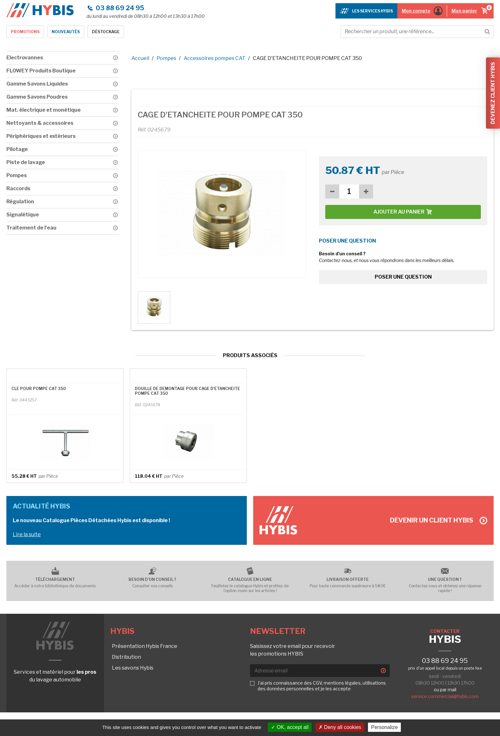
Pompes (166, 58)
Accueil (140, 58)
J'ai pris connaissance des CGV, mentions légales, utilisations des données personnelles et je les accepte (322, 685)
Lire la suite (27, 534)
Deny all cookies (340, 727)
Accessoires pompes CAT (215, 58)
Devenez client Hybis (493, 93)
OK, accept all (289, 727)
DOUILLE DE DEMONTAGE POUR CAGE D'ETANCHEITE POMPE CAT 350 (187, 391)
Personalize (384, 727)
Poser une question (403, 277)
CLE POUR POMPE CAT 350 (38, 388)
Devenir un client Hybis (438, 520)
